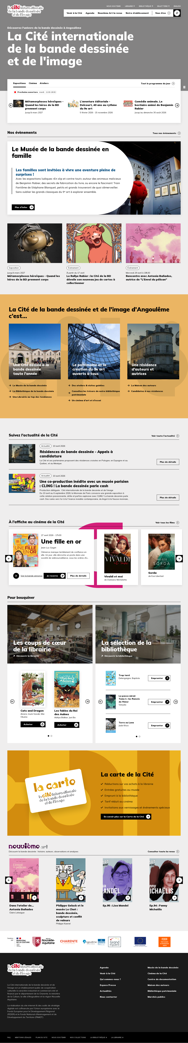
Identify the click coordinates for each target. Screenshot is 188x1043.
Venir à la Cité (74, 13)
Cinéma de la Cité (157, 973)
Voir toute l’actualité (163, 436)
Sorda (152, 572)
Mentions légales (23, 1037)
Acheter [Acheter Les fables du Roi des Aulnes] (61, 725)
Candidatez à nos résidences (147, 391)
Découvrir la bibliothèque (118, 656)
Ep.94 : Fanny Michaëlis (158, 907)
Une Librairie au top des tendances (32, 397)
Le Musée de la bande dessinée (30, 385)
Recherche (177, 13)
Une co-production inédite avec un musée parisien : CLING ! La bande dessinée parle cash (84, 483)
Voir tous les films (165, 522)
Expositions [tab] (19, 83)
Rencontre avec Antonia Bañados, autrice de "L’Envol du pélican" (149, 277)
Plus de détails (168, 462)
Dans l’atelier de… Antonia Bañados (21, 907)
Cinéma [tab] (33, 83)
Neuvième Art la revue (110, 13)
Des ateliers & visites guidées (88, 385)
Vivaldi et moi (113, 576)
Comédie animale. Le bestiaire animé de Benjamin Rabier (154, 105)
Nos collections (78, 1037)
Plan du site (41, 1037)
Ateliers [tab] (44, 83)
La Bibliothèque (97, 1037)
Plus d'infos (21, 207)
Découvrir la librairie (27, 656)
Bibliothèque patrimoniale (162, 991)
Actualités (105, 991)
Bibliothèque (145, 6)
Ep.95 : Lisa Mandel (115, 905)
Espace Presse (108, 985)
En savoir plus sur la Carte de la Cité (124, 816)
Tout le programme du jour (155, 83)
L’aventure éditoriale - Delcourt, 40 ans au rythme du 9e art (98, 105)
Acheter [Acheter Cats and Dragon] (28, 724)
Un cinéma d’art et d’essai (86, 400)
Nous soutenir (114, 6)
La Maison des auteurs (143, 385)
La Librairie (116, 1037)
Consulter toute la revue (161, 851)
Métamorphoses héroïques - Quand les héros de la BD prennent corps (44, 105)
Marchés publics (156, 997)
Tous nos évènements (164, 133)
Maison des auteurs (158, 985)
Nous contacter (108, 997)
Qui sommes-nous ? (110, 979)
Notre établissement (137, 13)
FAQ (9, 1037)
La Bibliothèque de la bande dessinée (33, 391)
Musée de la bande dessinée (163, 967)
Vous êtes (160, 13)
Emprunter (157, 678)
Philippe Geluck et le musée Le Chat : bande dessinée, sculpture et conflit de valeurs (70, 913)
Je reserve (52, 575)
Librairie (129, 6)
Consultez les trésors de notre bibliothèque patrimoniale (96, 393)
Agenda (90, 13)
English (177, 6)
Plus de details (78, 575)
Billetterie (162, 6)
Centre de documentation (162, 979)
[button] (11, 105)
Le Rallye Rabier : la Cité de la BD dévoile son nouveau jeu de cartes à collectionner (91, 279)
